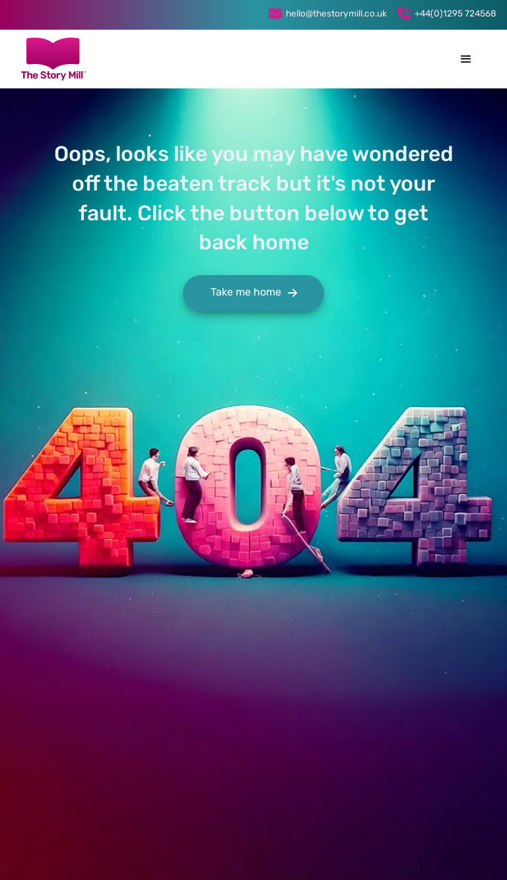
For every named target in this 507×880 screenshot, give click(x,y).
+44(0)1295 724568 (455, 14)
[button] (466, 59)
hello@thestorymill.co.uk (336, 14)
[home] (53, 59)
